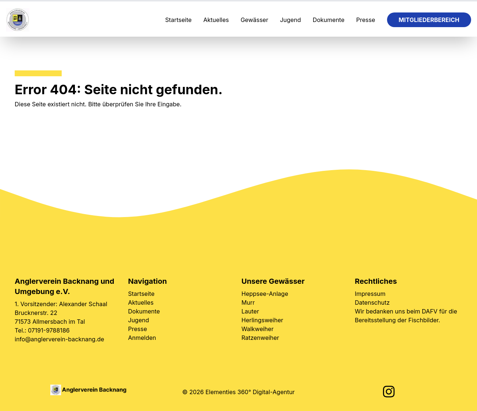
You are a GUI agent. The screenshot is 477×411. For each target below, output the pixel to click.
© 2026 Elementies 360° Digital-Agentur (238, 392)
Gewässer (254, 19)
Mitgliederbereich (429, 19)
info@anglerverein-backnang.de (59, 339)
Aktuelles (216, 19)
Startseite (178, 19)
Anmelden (142, 337)
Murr (248, 302)
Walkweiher (258, 329)
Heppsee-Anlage (265, 293)
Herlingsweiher (262, 320)
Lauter (250, 311)
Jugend (290, 19)
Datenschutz (372, 302)
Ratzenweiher (260, 337)
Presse (365, 19)
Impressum (370, 293)
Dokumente (328, 19)
